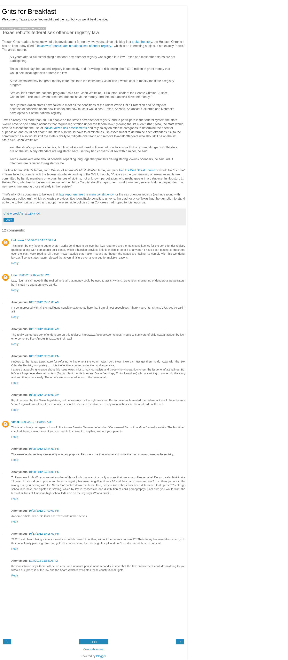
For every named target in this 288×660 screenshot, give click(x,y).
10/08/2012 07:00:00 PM (44, 510)
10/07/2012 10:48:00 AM (44, 329)
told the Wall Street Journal (137, 170)
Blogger (101, 656)
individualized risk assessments (65, 128)
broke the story (142, 41)
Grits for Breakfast (29, 11)
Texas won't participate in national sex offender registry (73, 46)
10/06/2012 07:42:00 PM (33, 275)
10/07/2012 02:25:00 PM (44, 356)
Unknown (17, 240)
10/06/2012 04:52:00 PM (40, 240)
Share (8, 219)
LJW (14, 275)
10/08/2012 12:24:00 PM (44, 448)
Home (93, 642)
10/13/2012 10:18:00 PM (44, 533)
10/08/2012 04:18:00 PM (44, 471)
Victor (15, 421)
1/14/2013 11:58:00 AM (43, 560)
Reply (15, 263)
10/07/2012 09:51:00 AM (44, 302)
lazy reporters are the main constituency (86, 194)
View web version (94, 649)
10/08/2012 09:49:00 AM (44, 394)
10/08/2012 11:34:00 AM (35, 421)
